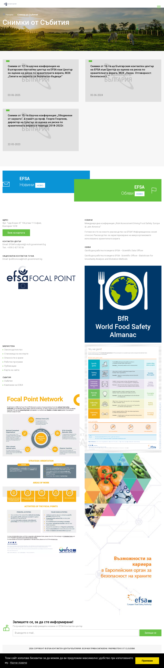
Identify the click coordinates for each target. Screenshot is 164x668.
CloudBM (130, 648)
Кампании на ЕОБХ (13, 385)
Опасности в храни (13, 357)
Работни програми (13, 362)
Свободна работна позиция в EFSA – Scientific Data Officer (114, 250)
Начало (8, 14)
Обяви (123, 190)
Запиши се (150, 633)
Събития (8, 381)
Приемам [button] (147, 660)
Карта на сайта (11, 370)
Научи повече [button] (18, 662)
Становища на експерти (16, 353)
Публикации (10, 366)
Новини (38, 182)
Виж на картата (16, 232)
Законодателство (13, 349)
